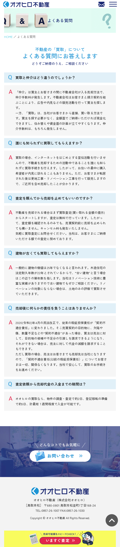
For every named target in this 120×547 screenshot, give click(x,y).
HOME (8, 36)
